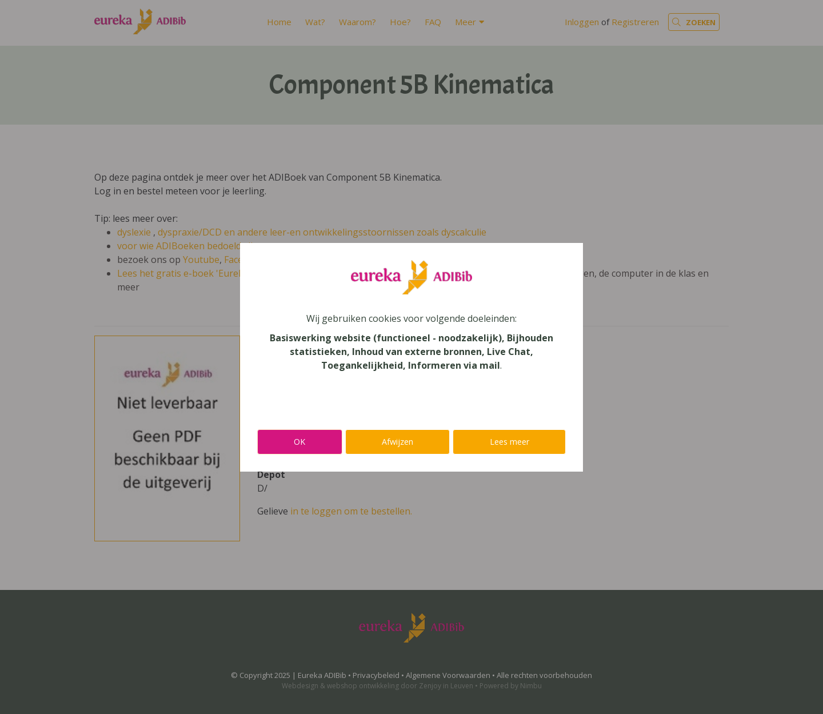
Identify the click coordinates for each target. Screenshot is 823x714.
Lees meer (509, 441)
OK (299, 441)
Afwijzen (397, 441)
